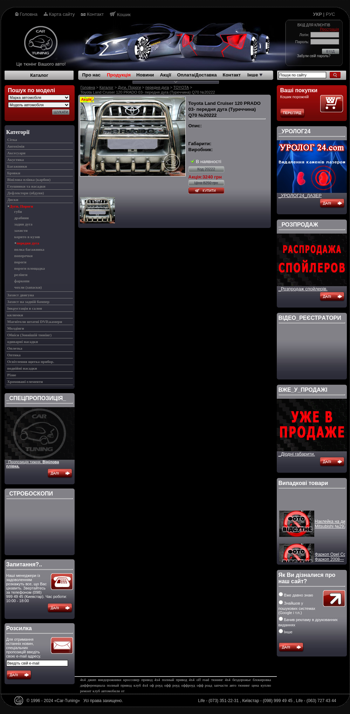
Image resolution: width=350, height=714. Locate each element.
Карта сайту (62, 14)
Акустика (15, 159)
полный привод (119, 685)
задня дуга (23, 224)
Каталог (39, 75)
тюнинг (244, 685)
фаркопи (22, 281)
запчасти (221, 685)
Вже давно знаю (296, 595)
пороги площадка (29, 268)
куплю (266, 685)
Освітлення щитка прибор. (30, 361)
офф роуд (172, 685)
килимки (15, 315)
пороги (20, 262)
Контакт (95, 14)
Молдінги (15, 328)
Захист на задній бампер (28, 301)
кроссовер (131, 680)
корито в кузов (27, 237)
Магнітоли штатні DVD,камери (34, 321)
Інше (254, 75)
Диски (12, 199)
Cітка (12, 139)
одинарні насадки (22, 341)
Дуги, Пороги (21, 206)
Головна (28, 14)
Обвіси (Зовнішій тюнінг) (29, 335)
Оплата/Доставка (197, 75)
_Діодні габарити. (297, 454)
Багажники (17, 166)
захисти (21, 230)
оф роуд (156, 685)
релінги (21, 274)
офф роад (204, 685)
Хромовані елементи (25, 381)
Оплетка (14, 348)
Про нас (91, 75)
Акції (165, 75)
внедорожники (109, 680)
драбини (21, 218)
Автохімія (16, 146)
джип (92, 680)
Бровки (13, 173)
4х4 (83, 680)
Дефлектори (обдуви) (25, 193)
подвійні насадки (22, 368)
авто (232, 685)
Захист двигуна (20, 295)
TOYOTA (181, 87)
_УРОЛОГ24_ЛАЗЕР (300, 195)
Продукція (119, 75)
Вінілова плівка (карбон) (29, 179)
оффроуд (188, 685)
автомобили (110, 691)
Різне (11, 375)
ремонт (86, 691)
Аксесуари (16, 153)
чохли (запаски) (28, 287)
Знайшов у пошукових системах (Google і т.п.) (297, 608)
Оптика (14, 355)
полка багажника (29, 249)
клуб (96, 691)
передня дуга (28, 243)
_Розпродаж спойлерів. (303, 288)
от (123, 691)
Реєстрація (329, 29)
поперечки (23, 256)
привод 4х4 (150, 680)
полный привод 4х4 (178, 680)
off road (203, 680)
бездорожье (241, 680)
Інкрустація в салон (24, 308)
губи (18, 211)
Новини (145, 75)
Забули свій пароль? (313, 56)
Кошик (124, 14)
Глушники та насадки (26, 186)
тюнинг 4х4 (221, 680)
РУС (330, 14)
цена (255, 685)
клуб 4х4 (140, 685)
